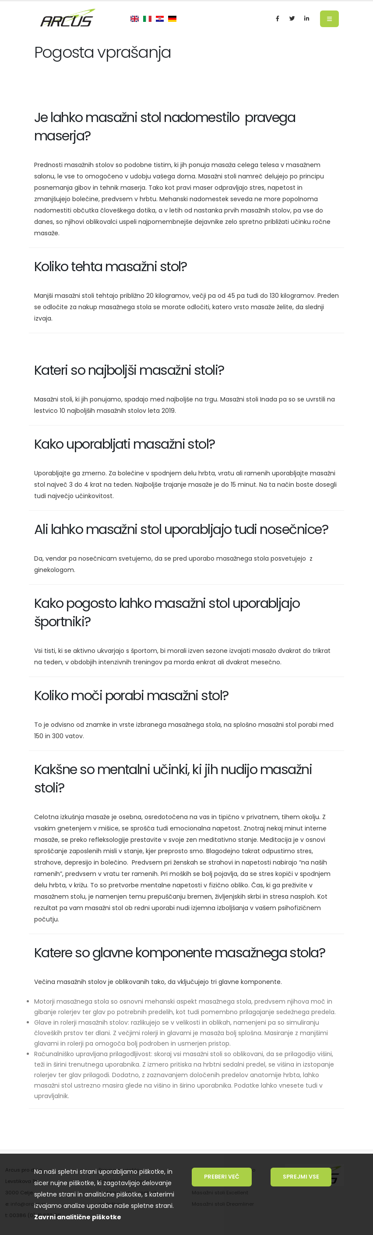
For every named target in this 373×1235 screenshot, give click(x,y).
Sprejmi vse (301, 1176)
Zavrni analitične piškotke (77, 1217)
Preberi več (221, 1176)
